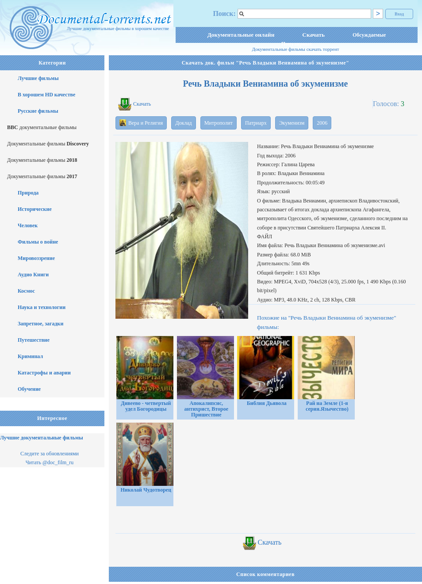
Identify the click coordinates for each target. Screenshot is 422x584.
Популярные (296, 44)
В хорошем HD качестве (46, 95)
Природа (28, 193)
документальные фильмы (42, 127)
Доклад (183, 123)
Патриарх (256, 123)
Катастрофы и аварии (44, 373)
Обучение (29, 389)
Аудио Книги (33, 274)
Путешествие (34, 340)
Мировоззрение (36, 258)
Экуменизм (291, 123)
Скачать (313, 34)
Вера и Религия (141, 122)
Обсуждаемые (369, 35)
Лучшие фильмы (38, 78)
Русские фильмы (38, 111)
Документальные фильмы (48, 144)
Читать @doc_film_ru (50, 462)
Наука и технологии (41, 307)
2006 (322, 123)
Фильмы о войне (38, 242)
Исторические (35, 209)
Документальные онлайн (241, 34)
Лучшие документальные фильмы (41, 438)
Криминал (30, 356)
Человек (28, 225)
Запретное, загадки (40, 324)
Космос (26, 291)
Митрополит (218, 123)
